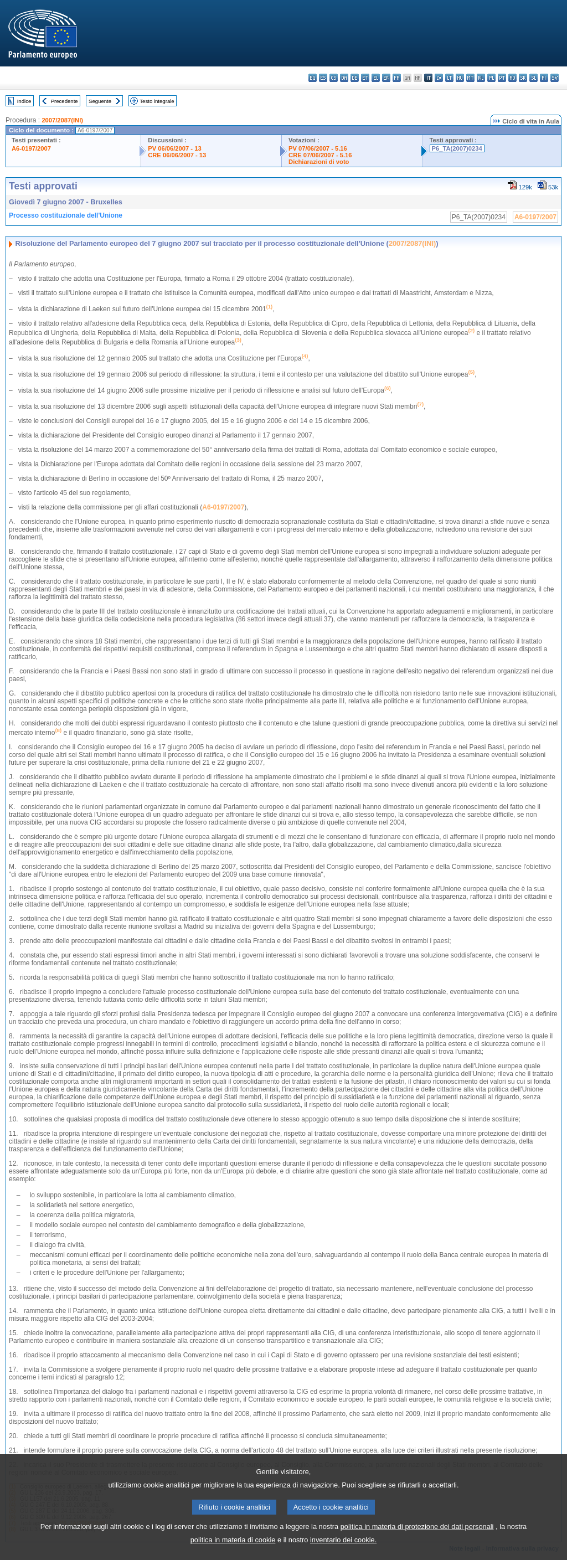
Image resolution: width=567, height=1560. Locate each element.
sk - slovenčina (523, 78)
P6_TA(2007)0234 (457, 148)
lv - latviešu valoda (439, 78)
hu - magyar (460, 78)
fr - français (397, 78)
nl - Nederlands (481, 78)
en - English (386, 78)
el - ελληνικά (376, 78)
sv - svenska (554, 78)
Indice (24, 101)
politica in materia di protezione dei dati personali (417, 1543)
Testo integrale (157, 101)
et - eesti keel (365, 78)
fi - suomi (544, 78)
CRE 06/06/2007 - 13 (177, 155)
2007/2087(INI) (62, 120)
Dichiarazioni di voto (318, 161)
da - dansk (344, 78)
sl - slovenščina (533, 78)
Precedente (64, 101)
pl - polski (491, 78)
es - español (323, 78)
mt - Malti (470, 78)
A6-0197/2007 (31, 148)
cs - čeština (333, 78)
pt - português (502, 78)
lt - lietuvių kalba (449, 78)
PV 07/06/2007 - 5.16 (317, 148)
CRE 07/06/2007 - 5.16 (320, 155)
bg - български (312, 78)
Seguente (100, 101)
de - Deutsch (354, 78)
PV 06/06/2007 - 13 (174, 148)
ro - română (512, 78)
